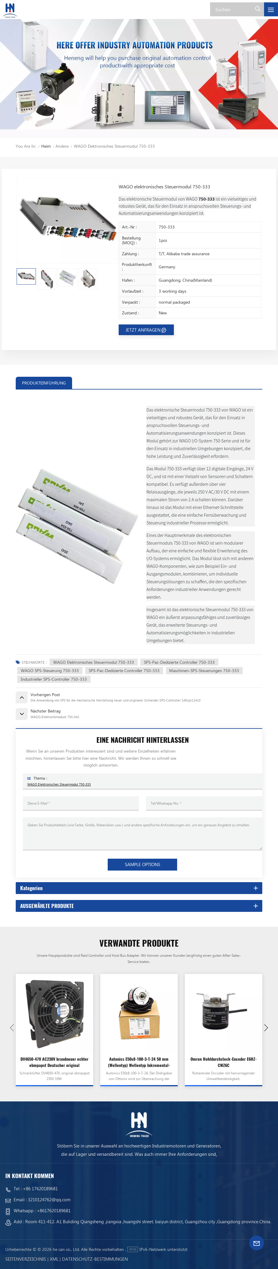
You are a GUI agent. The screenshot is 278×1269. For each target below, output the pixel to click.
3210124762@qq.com (49, 1199)
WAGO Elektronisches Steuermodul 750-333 (93, 662)
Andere (62, 146)
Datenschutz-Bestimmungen (95, 1259)
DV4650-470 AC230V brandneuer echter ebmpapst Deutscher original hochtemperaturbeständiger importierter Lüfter (54, 1062)
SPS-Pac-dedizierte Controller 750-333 (179, 662)
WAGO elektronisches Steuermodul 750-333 (59, 784)
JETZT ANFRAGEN (143, 330)
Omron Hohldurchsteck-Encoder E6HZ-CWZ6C (223, 1062)
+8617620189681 (54, 1210)
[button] (266, 1028)
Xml (54, 1259)
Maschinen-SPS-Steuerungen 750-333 (204, 670)
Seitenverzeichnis (25, 1259)
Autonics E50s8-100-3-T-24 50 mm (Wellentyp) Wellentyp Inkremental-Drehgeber (139, 1062)
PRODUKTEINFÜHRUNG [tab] (44, 383)
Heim (46, 146)
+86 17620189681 (40, 1188)
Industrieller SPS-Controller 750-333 (54, 679)
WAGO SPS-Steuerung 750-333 (50, 670)
